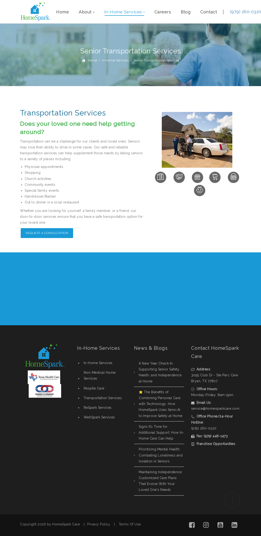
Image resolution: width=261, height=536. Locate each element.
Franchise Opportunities (216, 444)
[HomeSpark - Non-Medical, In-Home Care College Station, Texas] (35, 11)
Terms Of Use (130, 524)
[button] (191, 525)
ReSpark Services (98, 407)
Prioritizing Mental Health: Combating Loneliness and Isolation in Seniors (160, 455)
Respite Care (94, 388)
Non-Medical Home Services (100, 375)
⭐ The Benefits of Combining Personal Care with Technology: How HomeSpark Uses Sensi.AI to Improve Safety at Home (160, 404)
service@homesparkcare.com (215, 408)
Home (92, 60)
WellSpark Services (99, 417)
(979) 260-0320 (204, 428)
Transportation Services (103, 398)
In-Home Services (98, 363)
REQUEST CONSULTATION (212, 289)
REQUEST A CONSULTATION (47, 233)
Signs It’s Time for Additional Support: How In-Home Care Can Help (161, 432)
